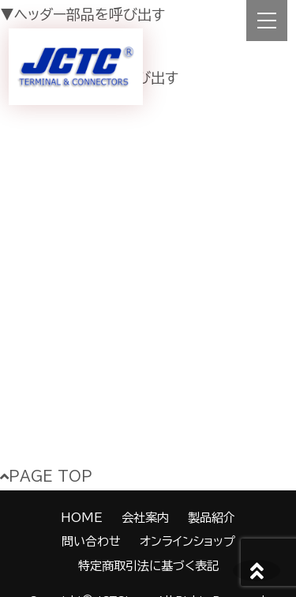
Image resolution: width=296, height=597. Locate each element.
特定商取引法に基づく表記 (148, 566)
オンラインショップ (187, 541)
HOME (82, 518)
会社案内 (145, 518)
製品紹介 (211, 518)
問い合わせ (91, 541)
